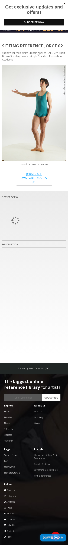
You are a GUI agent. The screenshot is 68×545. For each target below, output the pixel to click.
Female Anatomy (42, 464)
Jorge (50, 46)
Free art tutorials (12, 472)
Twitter (8, 507)
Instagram (10, 496)
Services (38, 411)
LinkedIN (9, 525)
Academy (8, 440)
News (6, 423)
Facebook (9, 490)
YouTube (9, 519)
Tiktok (8, 536)
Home (7, 411)
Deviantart (10, 531)
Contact (37, 423)
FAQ (6, 461)
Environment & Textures (45, 469)
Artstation (9, 501)
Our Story (38, 417)
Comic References (42, 475)
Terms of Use (10, 455)
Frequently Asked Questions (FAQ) (34, 368)
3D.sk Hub (9, 429)
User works (9, 466)
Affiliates (8, 434)
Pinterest (9, 513)
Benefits (8, 417)
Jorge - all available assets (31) (34, 178)
